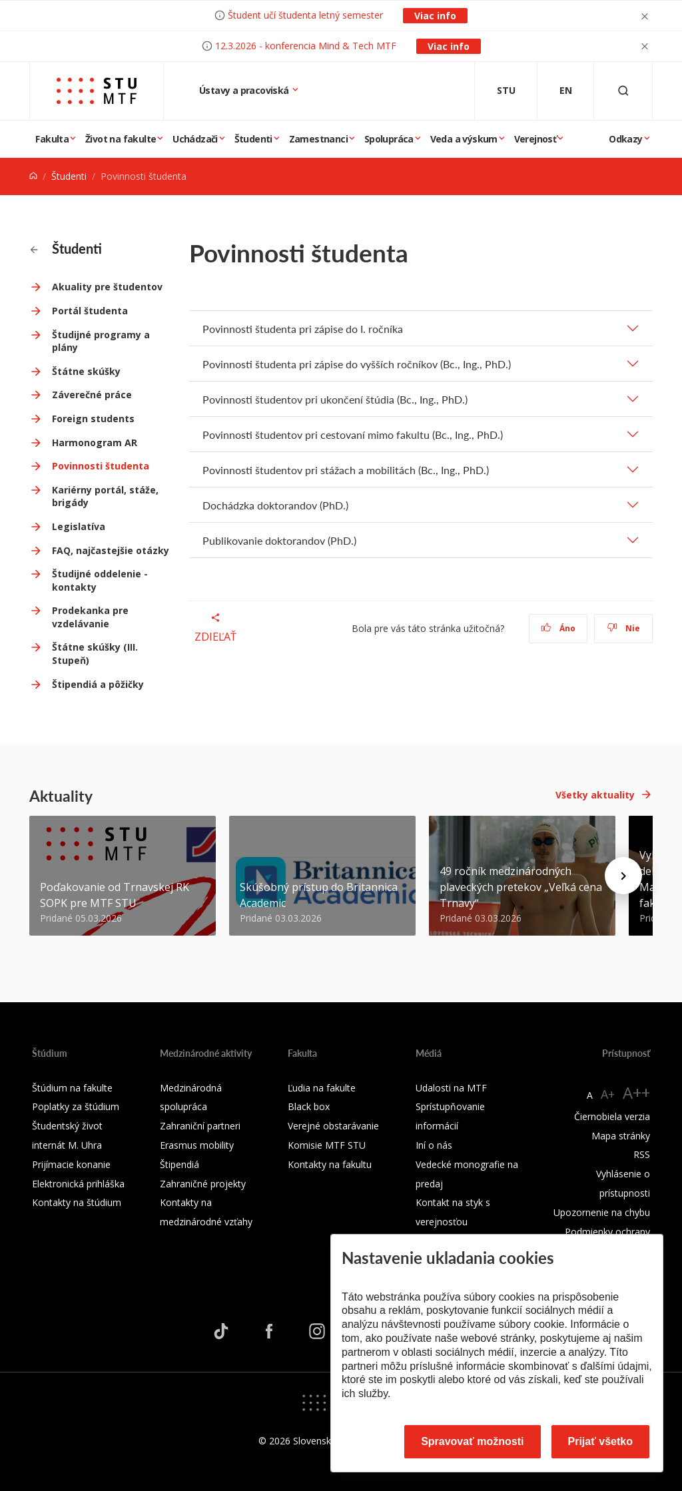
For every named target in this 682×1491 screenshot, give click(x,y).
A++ (636, 1092)
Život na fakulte (120, 139)
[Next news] (623, 875)
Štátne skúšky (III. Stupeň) (95, 654)
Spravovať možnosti (472, 1441)
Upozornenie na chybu (601, 1212)
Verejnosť (535, 139)
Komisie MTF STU (327, 1145)
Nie (624, 628)
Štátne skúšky (86, 371)
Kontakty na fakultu (330, 1164)
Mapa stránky (620, 1135)
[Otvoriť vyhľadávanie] (623, 91)
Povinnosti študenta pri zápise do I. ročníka (302, 328)
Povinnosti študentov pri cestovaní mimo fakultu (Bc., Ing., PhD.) (352, 434)
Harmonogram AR (94, 442)
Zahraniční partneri (200, 1125)
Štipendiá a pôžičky (98, 684)
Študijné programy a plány (101, 341)
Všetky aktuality (595, 794)
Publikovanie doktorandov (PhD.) (279, 540)
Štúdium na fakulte (72, 1087)
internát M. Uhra (67, 1145)
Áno (558, 628)
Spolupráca (389, 139)
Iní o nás (434, 1145)
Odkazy (625, 139)
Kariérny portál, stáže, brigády (105, 496)
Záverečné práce (92, 394)
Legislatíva (78, 526)
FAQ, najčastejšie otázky (110, 550)
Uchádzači (195, 139)
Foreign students (93, 418)
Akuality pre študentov (107, 286)
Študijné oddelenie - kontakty (100, 580)
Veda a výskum (464, 139)
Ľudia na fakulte (322, 1087)
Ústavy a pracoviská (245, 90)
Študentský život (67, 1125)
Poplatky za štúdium (75, 1106)
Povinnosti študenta (100, 465)
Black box (309, 1106)
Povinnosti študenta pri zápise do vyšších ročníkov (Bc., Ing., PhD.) (356, 364)
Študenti (253, 139)
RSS (641, 1154)
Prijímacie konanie (71, 1164)
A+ (608, 1094)
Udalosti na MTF (451, 1087)
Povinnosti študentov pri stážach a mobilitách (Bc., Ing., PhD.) (345, 469)
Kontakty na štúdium (76, 1202)
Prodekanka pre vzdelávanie (90, 617)
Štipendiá (179, 1164)
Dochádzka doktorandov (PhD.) (275, 505)
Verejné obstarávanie (333, 1125)
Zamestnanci (318, 139)
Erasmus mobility (197, 1145)
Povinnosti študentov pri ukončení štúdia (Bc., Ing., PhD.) (335, 399)
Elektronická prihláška (78, 1183)
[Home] (33, 176)
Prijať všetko (600, 1441)
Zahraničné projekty (203, 1183)
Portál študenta (90, 310)
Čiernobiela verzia (612, 1116)
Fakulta (52, 139)
